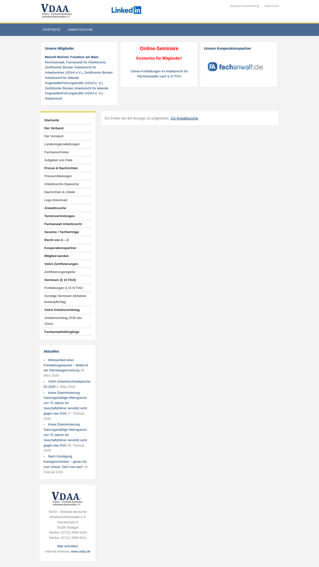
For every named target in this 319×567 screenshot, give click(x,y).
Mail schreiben (67, 546)
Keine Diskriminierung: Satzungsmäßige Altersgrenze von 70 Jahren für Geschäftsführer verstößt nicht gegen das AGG (65, 403)
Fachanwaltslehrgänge (61, 332)
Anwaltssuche (80, 29)
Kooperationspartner (60, 248)
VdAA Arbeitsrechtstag (62, 310)
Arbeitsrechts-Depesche (61, 184)
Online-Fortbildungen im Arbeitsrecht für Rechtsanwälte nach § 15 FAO (159, 73)
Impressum (271, 6)
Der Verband (54, 128)
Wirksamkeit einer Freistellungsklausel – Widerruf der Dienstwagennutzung (66, 365)
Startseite (51, 29)
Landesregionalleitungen (62, 144)
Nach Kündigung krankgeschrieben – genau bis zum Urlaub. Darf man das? (65, 461)
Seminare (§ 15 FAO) (60, 280)
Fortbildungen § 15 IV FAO (63, 288)
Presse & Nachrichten (61, 168)
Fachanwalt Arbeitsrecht (63, 224)
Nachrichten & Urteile (59, 192)
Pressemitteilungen (58, 176)
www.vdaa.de (80, 551)
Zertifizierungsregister (60, 272)
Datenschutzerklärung (244, 6)
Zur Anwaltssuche (184, 118)
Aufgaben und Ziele (58, 160)
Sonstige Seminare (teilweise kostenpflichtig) (65, 299)
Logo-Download (55, 200)
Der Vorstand (53, 136)
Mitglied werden (56, 256)
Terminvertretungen (59, 216)
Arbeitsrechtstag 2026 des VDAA (63, 321)
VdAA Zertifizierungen (61, 264)
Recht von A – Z (56, 240)
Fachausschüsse (56, 152)
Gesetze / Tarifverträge (61, 232)
